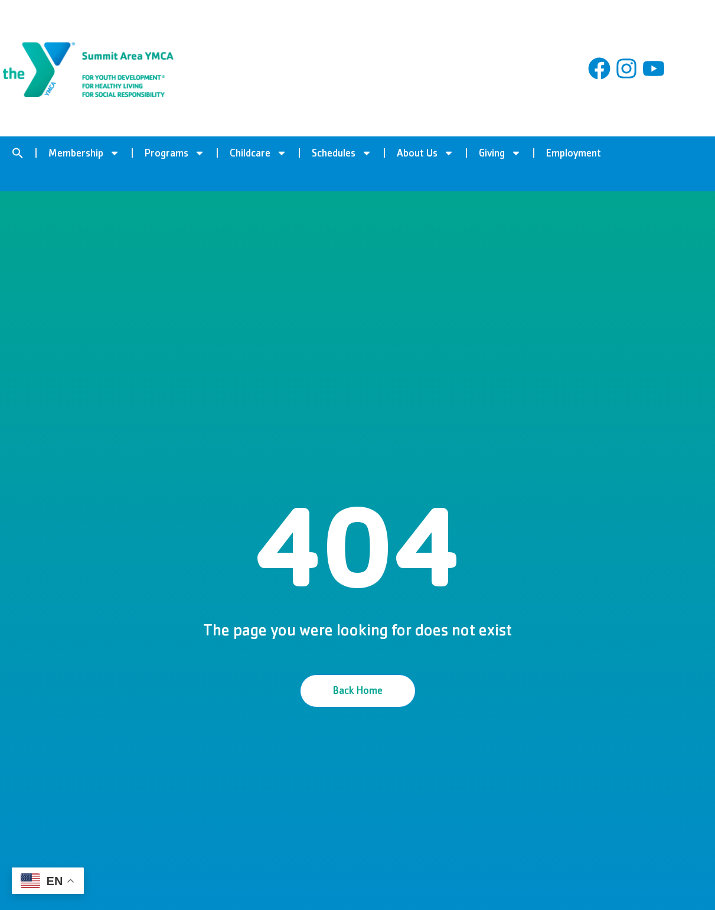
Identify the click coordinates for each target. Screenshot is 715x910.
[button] (17, 153)
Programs (175, 153)
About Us (425, 153)
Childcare (258, 153)
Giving (500, 153)
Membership (84, 153)
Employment (573, 152)
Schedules (342, 153)
